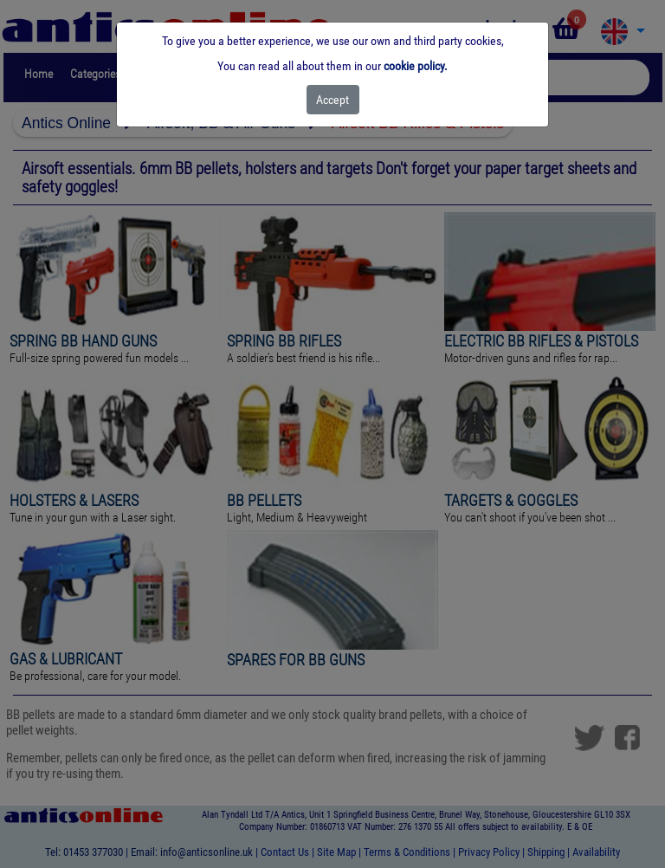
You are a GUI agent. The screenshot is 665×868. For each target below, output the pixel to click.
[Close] (333, 99)
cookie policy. (416, 66)
